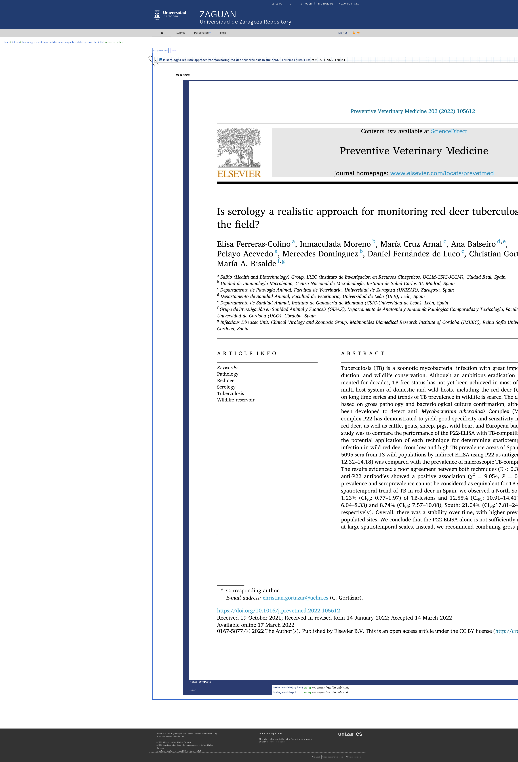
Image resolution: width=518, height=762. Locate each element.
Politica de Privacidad (353, 757)
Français (280, 741)
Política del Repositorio (270, 733)
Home (7, 42)
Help (223, 32)
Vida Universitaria (349, 3)
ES (346, 32)
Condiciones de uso (174, 751)
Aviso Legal (316, 757)
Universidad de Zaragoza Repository (245, 21)
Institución (305, 3)
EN (340, 32)
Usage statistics (160, 50)
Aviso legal (161, 751)
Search (190, 733)
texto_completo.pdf (284, 692)
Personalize (201, 32)
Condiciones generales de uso (333, 757)
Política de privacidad (192, 751)
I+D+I (290, 3)
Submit (180, 32)
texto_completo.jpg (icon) (288, 687)
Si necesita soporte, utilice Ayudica (170, 736)
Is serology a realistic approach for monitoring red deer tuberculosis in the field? (62, 42)
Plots (174, 50)
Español (271, 741)
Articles (16, 42)
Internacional (325, 3)
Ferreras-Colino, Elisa (296, 60)
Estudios (277, 3)
